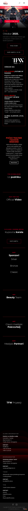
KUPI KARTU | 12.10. (14, 52)
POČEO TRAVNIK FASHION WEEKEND (14, 140)
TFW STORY (14, 45)
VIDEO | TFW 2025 (12, 21)
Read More (14, 162)
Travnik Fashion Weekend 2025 (13, 8)
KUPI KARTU (14, 241)
